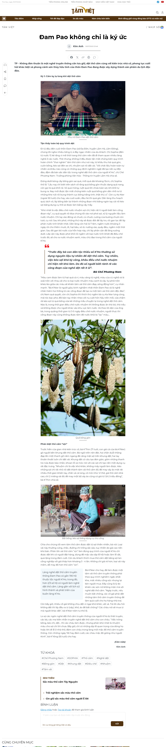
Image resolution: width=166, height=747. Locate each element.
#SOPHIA (72, 658)
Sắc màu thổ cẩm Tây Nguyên (60, 681)
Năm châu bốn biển (101, 18)
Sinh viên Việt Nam (105, 2)
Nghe (5, 64)
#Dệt (61, 663)
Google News (162, 27)
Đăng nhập (46, 710)
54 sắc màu (78, 18)
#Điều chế (91, 663)
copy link (83, 57)
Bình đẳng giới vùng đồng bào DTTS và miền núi (140, 18)
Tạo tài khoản (64, 710)
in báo (88, 57)
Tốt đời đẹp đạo (57, 18)
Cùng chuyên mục (17, 742)
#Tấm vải (47, 669)
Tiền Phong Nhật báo (82, 2)
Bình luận (5, 85)
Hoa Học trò (123, 2)
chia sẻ (71, 57)
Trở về (5, 92)
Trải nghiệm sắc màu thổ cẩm (63, 692)
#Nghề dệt (103, 658)
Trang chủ (4, 19)
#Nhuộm (105, 663)
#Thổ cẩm (87, 658)
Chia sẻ (5, 71)
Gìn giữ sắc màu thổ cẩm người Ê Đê (67, 698)
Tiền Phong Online (58, 2)
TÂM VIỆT (8, 27)
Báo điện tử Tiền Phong (83, 10)
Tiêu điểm (19, 18)
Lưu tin (5, 78)
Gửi (117, 724)
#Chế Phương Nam (53, 658)
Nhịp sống (37, 18)
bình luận (94, 57)
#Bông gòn (48, 663)
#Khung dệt (74, 663)
